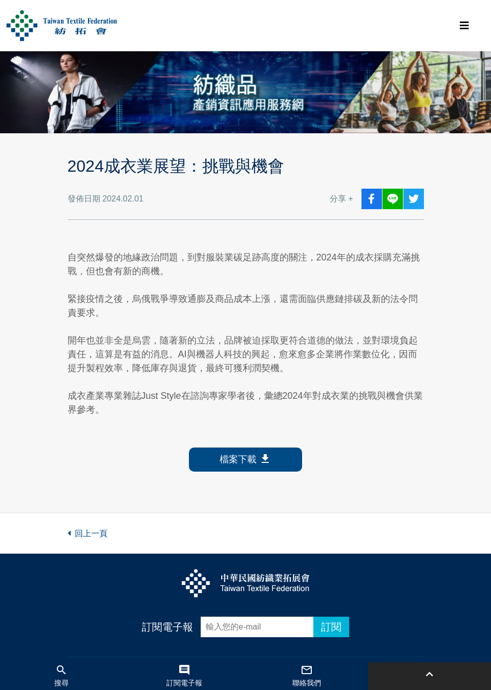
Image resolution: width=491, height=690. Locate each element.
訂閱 (331, 627)
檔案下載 (245, 459)
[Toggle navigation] (464, 25)
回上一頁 (88, 533)
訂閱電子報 (167, 627)
